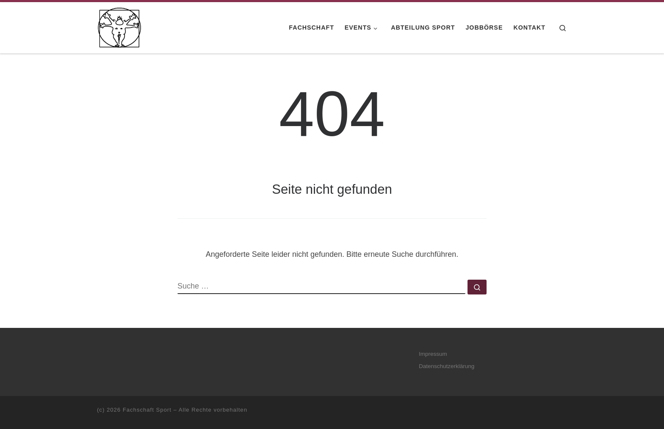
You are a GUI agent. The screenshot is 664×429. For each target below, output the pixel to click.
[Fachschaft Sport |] (119, 26)
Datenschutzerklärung (446, 366)
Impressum (433, 354)
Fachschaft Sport (147, 410)
